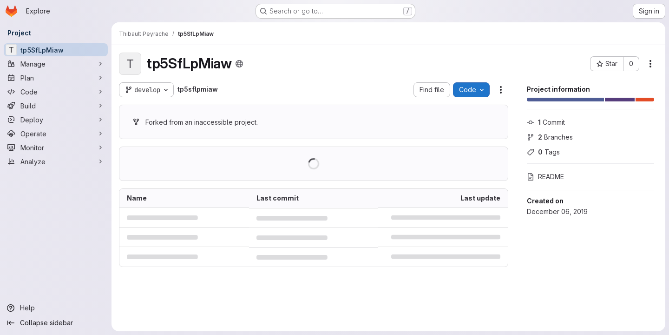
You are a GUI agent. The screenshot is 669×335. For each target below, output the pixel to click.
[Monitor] (56, 147)
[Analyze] (56, 161)
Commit (546, 122)
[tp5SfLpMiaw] (56, 49)
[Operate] (56, 133)
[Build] (56, 105)
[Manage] (56, 63)
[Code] (56, 91)
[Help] (56, 308)
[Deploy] (56, 119)
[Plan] (56, 77)
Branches (550, 137)
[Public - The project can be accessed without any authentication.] (239, 63)
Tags (543, 152)
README (545, 177)
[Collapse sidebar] (56, 322)
